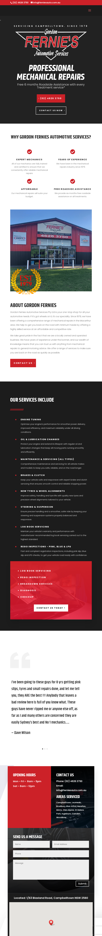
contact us (23, 363)
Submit (82, 883)
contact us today (50, 608)
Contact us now (51, 110)
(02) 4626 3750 (51, 98)
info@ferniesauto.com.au (71, 790)
